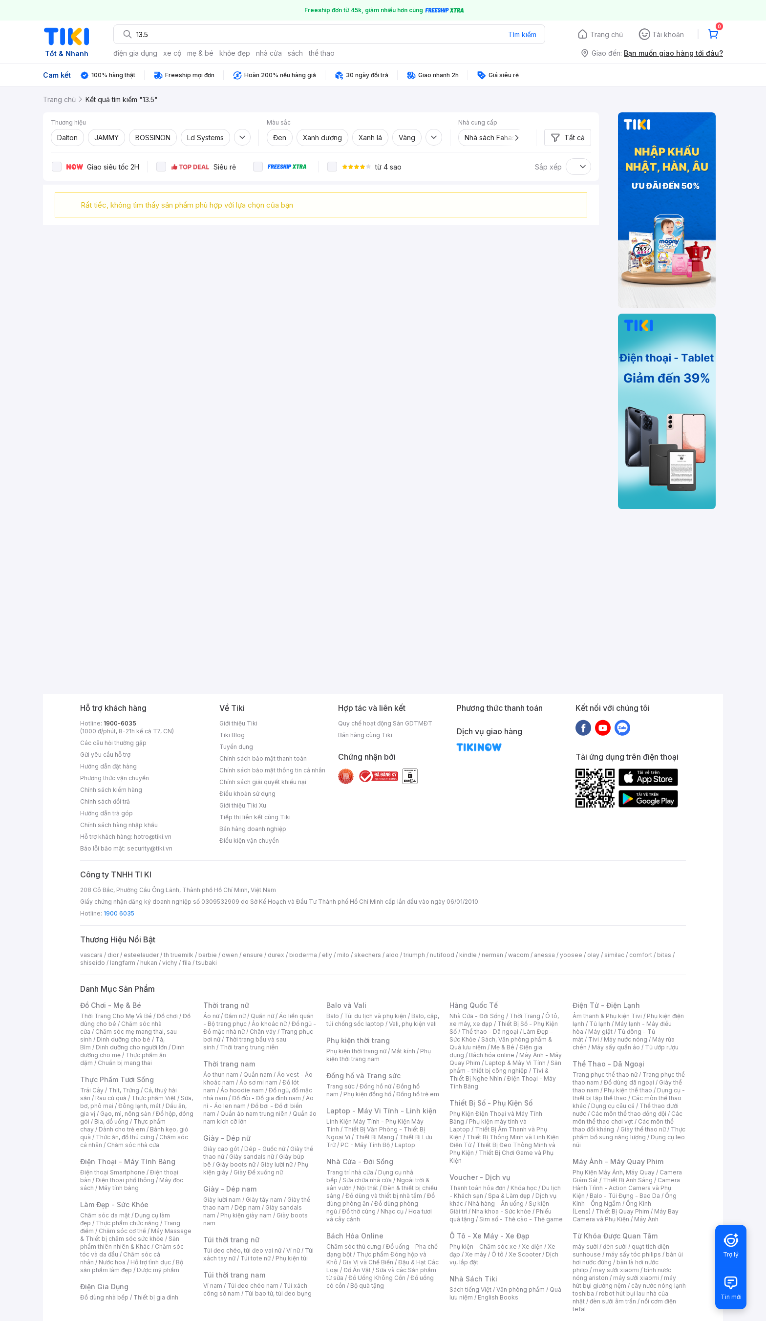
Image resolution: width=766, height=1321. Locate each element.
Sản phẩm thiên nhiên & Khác (129, 1242)
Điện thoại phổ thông (125, 1180)
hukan (148, 962)
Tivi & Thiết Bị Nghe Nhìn (499, 1074)
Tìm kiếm (522, 34)
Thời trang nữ (226, 1005)
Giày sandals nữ (251, 1156)
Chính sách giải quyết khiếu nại (262, 782)
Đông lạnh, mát (139, 1105)
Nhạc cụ (392, 1211)
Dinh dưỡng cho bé (123, 1039)
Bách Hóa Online (354, 1236)
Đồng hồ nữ (375, 1086)
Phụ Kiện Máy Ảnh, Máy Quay (614, 1172)
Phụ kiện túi (292, 1258)
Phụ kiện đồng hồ (367, 1094)
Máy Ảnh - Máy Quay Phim (618, 1161)
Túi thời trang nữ (231, 1240)
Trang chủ (606, 34)
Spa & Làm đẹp (509, 1195)
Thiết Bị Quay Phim (622, 1211)
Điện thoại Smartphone (112, 1172)
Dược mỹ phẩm (158, 1270)
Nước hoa (112, 1262)
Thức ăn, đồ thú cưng (125, 1137)
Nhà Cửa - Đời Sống (359, 1161)
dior (113, 955)
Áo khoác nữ (269, 1023)
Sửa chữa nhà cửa (367, 1180)
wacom (518, 955)
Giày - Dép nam (229, 1189)
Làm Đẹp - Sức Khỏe (114, 1204)
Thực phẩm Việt (153, 1098)
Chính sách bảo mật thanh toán (263, 758)
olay (593, 955)
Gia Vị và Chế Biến (367, 1262)
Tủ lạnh (599, 1023)
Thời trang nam (229, 1064)
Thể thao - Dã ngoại (490, 1031)
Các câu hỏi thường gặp (113, 742)
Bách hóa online (491, 1055)
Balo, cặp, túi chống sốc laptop (382, 1019)
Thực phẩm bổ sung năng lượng (629, 1133)
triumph (414, 955)
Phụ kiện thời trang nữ (356, 1051)
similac (614, 955)
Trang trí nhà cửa (349, 1172)
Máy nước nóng (625, 1039)
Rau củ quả (111, 1098)
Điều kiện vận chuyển (249, 840)
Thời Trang (525, 1016)
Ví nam (212, 1285)
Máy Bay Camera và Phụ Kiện (626, 1215)
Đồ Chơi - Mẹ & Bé (110, 1005)
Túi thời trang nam (234, 1275)
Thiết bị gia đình (155, 1297)
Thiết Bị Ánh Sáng (628, 1180)
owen (230, 955)
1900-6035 (120, 723)
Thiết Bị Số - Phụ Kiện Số (490, 1103)
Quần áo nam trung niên (254, 1113)
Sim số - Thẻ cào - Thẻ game (521, 1219)
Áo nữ (211, 1016)
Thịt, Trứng (123, 1090)
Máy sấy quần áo (616, 1047)
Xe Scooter (525, 1254)
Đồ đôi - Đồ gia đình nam (266, 1098)
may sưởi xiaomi (616, 1270)
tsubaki (206, 962)
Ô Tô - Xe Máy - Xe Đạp (489, 1236)
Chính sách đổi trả (105, 801)
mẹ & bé (200, 53)
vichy (169, 962)
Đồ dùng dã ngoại (629, 1082)
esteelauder (141, 955)
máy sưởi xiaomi (636, 1277)
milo (343, 955)
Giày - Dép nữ (227, 1138)
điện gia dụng (135, 53)
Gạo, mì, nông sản (125, 1113)
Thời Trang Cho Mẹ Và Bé (116, 1016)
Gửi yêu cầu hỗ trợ (105, 754)
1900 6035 (119, 913)
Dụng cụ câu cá (613, 1105)
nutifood (442, 955)
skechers (367, 955)
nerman (492, 955)
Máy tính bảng (119, 1188)
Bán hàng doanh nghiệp (252, 828)
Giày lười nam (222, 1199)
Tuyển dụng (236, 746)
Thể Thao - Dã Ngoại (608, 1064)
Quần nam (257, 1074)
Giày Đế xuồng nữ (258, 1172)
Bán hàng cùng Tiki (365, 735)
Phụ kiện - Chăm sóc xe (483, 1246)
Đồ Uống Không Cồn (376, 1277)
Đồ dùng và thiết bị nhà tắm (383, 1195)
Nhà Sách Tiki (473, 1279)
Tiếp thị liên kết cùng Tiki (255, 817)
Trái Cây (92, 1090)
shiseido (92, 962)
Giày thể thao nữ (643, 1129)
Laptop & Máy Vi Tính (515, 1062)
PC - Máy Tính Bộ (365, 1145)
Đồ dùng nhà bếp (104, 1297)
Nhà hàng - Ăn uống (496, 1203)
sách (295, 53)
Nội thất (367, 1188)
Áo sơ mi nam (258, 1082)
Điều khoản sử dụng (247, 793)
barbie (207, 955)
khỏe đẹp (234, 53)
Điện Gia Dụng (104, 1286)
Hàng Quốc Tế (473, 1005)
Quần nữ (262, 1016)
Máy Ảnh (646, 1219)
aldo (392, 955)
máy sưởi (585, 1246)
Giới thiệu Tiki (238, 723)
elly (327, 955)
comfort (640, 955)
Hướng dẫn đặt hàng (108, 766)
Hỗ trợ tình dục (150, 1262)
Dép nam (247, 1207)
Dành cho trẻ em (122, 1129)
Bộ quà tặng (367, 1285)
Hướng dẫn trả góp (106, 813)
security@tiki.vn (149, 848)
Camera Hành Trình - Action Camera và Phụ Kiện (626, 1187)
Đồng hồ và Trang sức (363, 1075)
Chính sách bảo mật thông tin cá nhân (272, 770)
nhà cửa (269, 53)
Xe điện (532, 1246)
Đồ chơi (167, 1016)
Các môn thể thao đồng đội (628, 1113)
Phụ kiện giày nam (246, 1215)
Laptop (405, 1145)
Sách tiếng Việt (470, 1289)
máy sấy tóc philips (633, 1254)
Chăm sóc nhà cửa (133, 1145)
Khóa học (524, 1188)
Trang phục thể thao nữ (605, 1074)
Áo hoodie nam (242, 1090)
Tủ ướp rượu (662, 1047)
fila (186, 962)
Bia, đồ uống (111, 1121)
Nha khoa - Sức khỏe (501, 1211)
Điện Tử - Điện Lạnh (606, 1005)
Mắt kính (403, 1051)
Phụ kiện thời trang (358, 1040)
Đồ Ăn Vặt (357, 1270)
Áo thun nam (220, 1074)
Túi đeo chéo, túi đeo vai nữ (242, 1250)
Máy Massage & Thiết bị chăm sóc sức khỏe (136, 1234)
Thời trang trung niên (249, 1047)
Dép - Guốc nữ (264, 1148)
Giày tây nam (264, 1199)
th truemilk (178, 955)
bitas (664, 955)
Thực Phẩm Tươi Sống (117, 1079)
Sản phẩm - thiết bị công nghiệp (505, 1066)
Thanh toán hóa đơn (477, 1188)
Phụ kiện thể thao (628, 1090)
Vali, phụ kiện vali (413, 1023)
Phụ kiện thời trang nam (378, 1055)
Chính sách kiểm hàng (111, 789)
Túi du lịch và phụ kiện (375, 1016)
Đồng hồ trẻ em (417, 1094)
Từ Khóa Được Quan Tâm (615, 1236)
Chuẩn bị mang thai (125, 1062)
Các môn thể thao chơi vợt (627, 1117)
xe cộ (172, 53)
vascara (91, 955)
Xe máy (476, 1254)
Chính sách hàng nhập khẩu (119, 825)
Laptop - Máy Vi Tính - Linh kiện (381, 1111)
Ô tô (497, 1254)
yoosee (571, 955)
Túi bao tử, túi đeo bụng (278, 1293)
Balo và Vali (346, 1005)
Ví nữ (293, 1250)
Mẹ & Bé (502, 1047)
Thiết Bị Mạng (374, 1137)
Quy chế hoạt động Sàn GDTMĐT (385, 723)
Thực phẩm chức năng (127, 1223)
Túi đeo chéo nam (252, 1285)
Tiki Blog (232, 735)
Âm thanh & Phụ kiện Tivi (607, 1016)
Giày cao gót (221, 1148)
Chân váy (263, 1031)
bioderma (303, 955)
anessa (544, 955)
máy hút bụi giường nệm (624, 1281)
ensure (253, 955)
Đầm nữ (235, 1016)
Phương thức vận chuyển (114, 778)
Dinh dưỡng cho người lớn (131, 1047)
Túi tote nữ (255, 1258)
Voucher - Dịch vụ (479, 1177)
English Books (498, 1297)
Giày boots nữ (235, 1164)
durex (276, 955)
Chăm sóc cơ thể (122, 1231)
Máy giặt (600, 1031)
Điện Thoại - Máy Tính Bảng (127, 1161)
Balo (332, 1016)
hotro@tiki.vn (152, 836)
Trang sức (340, 1086)
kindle (468, 955)
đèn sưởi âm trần (613, 1301)
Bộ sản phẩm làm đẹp (131, 1266)
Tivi (593, 1039)
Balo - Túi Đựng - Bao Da (625, 1195)
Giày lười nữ (276, 1164)
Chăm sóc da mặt (105, 1215)
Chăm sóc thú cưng (353, 1246)
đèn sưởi (615, 1246)
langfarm (122, 962)
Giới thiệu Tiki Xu (242, 805)
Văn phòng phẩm (520, 1289)
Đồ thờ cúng (359, 1211)
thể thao (322, 53)
